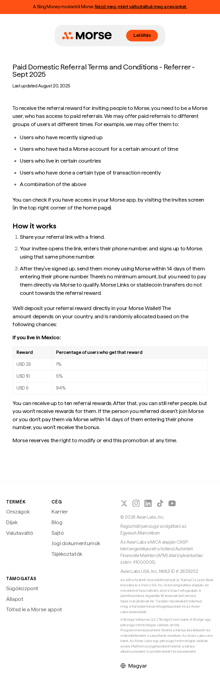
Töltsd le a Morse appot (34, 609)
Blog (56, 522)
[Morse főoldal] (87, 35)
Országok (18, 511)
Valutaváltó (19, 533)
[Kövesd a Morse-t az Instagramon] (136, 503)
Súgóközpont (22, 588)
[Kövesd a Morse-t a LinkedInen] (148, 503)
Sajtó (57, 533)
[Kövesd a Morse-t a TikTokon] (160, 503)
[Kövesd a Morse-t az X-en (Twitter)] (124, 503)
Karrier (59, 511)
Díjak (11, 522)
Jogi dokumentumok (75, 543)
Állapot (14, 599)
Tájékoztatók (66, 554)
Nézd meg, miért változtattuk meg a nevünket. (141, 6)
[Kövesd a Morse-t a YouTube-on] (172, 503)
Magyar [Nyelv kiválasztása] (133, 665)
